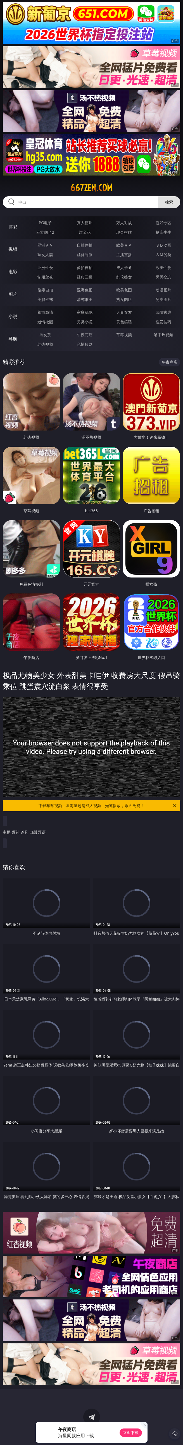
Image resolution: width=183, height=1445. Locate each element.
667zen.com (91, 187)
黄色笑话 (124, 321)
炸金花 (85, 232)
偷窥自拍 (45, 290)
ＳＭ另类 (163, 254)
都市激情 (45, 312)
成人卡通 (124, 267)
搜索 (169, 202)
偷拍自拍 (84, 267)
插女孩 (45, 334)
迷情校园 (45, 321)
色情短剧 (84, 344)
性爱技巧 (163, 321)
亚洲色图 (84, 290)
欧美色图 (124, 290)
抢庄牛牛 (163, 232)
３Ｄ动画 (163, 245)
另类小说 (84, 321)
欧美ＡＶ (124, 245)
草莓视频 (124, 334)
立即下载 (131, 1432)
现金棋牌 (124, 232)
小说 (12, 316)
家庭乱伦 (84, 312)
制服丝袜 (45, 277)
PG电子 (45, 222)
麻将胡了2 (45, 232)
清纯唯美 (84, 299)
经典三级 (84, 277)
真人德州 (84, 222)
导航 (12, 339)
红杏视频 (45, 344)
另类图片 (163, 299)
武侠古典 (163, 312)
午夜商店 (84, 334)
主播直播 (124, 254)
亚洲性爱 (45, 267)
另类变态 (163, 277)
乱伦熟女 (124, 277)
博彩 (12, 227)
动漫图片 (163, 290)
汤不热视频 (163, 334)
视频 (12, 249)
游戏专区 (163, 222)
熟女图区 (124, 299)
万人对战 (124, 222)
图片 (12, 294)
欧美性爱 (163, 267)
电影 (12, 271)
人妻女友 (124, 312)
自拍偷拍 (84, 245)
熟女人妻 (45, 254)
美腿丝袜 (45, 299)
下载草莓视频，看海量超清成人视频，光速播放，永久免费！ (108, 805)
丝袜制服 (84, 254)
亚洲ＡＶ (45, 245)
